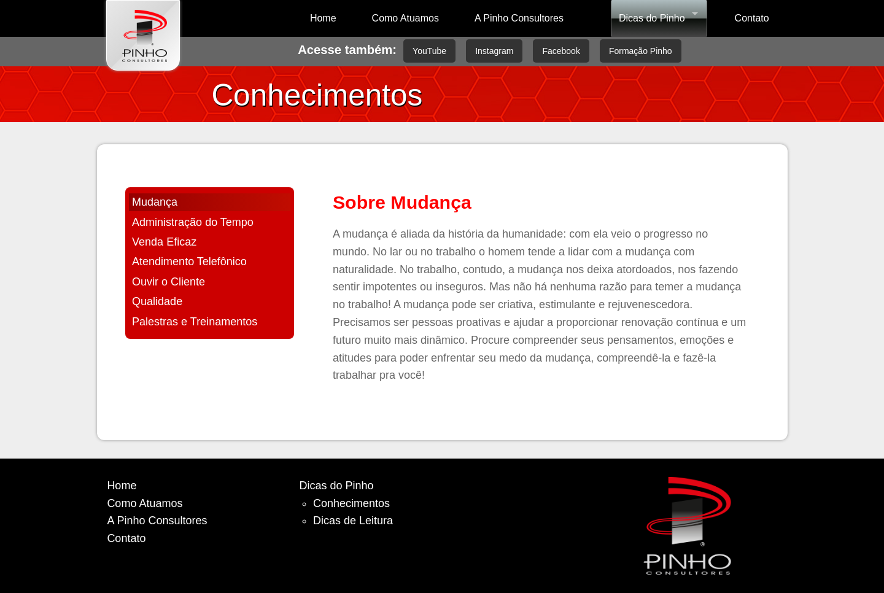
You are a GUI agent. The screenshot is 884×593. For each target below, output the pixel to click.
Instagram (494, 51)
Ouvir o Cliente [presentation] (168, 282)
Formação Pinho (640, 51)
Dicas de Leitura (353, 520)
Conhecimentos (351, 503)
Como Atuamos (405, 18)
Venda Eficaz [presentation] (164, 242)
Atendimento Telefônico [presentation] (189, 261)
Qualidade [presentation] (157, 301)
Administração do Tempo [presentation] (193, 222)
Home (323, 18)
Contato (752, 18)
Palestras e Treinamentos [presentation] (194, 322)
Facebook (561, 51)
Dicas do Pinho (652, 18)
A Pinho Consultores (519, 18)
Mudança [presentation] (154, 202)
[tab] (209, 202)
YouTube (429, 51)
